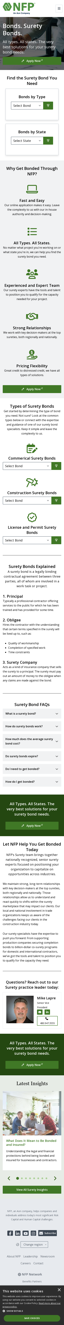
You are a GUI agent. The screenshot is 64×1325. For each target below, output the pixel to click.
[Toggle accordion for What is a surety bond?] (32, 714)
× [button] (59, 1290)
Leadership (30, 1256)
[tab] (18, 1178)
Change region (33, 1244)
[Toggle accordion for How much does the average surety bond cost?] (32, 741)
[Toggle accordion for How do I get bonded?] (32, 782)
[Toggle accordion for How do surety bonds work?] (32, 726)
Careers (26, 1263)
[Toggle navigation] (59, 9)
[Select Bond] (27, 106)
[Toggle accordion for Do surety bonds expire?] (32, 756)
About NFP (14, 1256)
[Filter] (27, 141)
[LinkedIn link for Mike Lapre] (47, 1012)
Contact (38, 1263)
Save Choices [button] (32, 1318)
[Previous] (9, 1178)
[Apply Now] (32, 61)
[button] (32, 1311)
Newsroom (47, 1256)
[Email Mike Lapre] (39, 1012)
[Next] (55, 1178)
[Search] (48, 106)
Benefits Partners (32, 1281)
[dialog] (32, 1305)
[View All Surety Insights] (32, 1190)
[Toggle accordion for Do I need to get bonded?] (32, 769)
